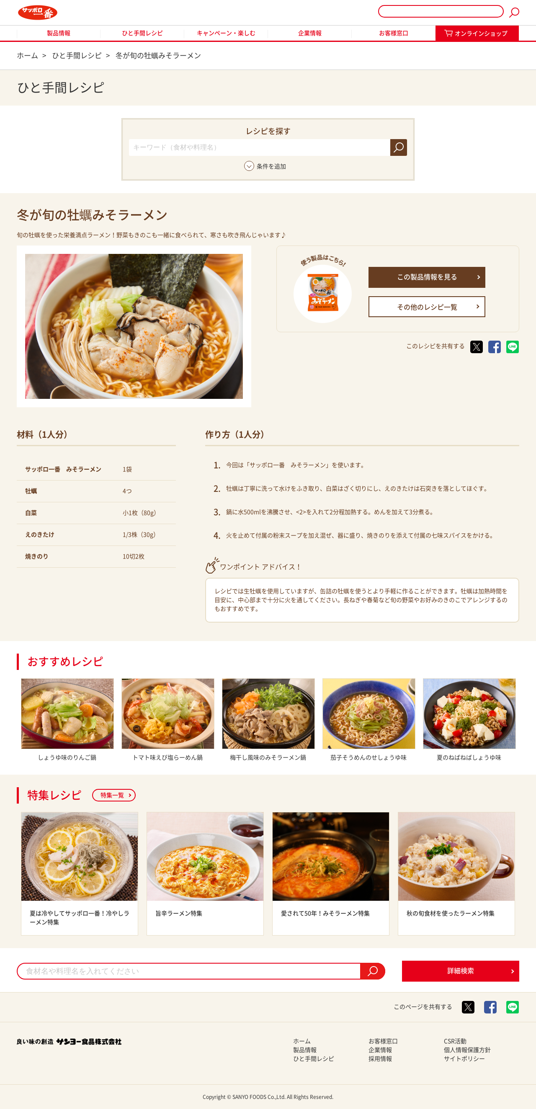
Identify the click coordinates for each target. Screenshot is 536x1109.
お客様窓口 (393, 33)
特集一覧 (112, 795)
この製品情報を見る (427, 277)
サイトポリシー (464, 1059)
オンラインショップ (481, 33)
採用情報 (380, 1059)
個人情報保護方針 (467, 1050)
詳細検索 (460, 970)
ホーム (302, 1041)
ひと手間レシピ (142, 33)
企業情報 (310, 33)
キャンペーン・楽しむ (226, 33)
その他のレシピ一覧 (427, 307)
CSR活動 (455, 1041)
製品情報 (58, 33)
